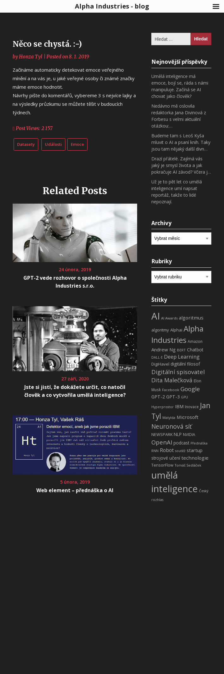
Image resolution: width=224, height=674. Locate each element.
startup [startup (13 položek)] (195, 450)
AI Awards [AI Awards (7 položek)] (169, 318)
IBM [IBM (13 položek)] (179, 406)
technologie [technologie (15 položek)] (195, 458)
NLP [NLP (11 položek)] (178, 434)
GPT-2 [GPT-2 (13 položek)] (158, 396)
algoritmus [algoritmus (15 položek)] (191, 317)
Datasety (26, 144)
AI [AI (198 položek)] (155, 316)
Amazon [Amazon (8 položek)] (195, 341)
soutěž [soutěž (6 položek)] (180, 451)
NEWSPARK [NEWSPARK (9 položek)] (162, 434)
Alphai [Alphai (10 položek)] (176, 330)
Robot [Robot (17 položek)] (167, 450)
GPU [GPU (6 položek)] (184, 397)
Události (53, 144)
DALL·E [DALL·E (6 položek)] (157, 357)
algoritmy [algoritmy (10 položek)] (160, 330)
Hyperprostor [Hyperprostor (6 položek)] (162, 407)
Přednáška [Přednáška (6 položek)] (199, 443)
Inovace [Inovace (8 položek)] (192, 406)
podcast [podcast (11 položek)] (181, 443)
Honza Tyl (30, 57)
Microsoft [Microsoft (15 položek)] (187, 417)
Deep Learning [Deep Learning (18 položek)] (182, 356)
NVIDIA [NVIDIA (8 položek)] (189, 434)
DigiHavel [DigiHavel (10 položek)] (160, 364)
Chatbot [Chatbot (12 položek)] (195, 350)
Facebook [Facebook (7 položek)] (170, 389)
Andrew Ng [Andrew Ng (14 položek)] (163, 349)
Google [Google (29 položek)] (190, 389)
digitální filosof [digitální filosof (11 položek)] (185, 364)
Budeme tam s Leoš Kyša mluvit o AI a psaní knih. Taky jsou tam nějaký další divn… (180, 142)
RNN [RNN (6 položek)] (155, 451)
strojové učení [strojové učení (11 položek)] (165, 458)
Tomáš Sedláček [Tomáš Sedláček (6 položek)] (188, 465)
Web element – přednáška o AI (74, 490)
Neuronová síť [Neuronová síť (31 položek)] (171, 426)
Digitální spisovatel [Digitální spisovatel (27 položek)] (178, 372)
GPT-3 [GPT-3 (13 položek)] (173, 396)
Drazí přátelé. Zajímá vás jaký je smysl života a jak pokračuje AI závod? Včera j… (181, 165)
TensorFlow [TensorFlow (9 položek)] (162, 465)
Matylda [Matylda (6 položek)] (168, 417)
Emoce (77, 144)
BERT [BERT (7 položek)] (181, 350)
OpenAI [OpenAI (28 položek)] (161, 442)
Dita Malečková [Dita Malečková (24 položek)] (171, 380)
